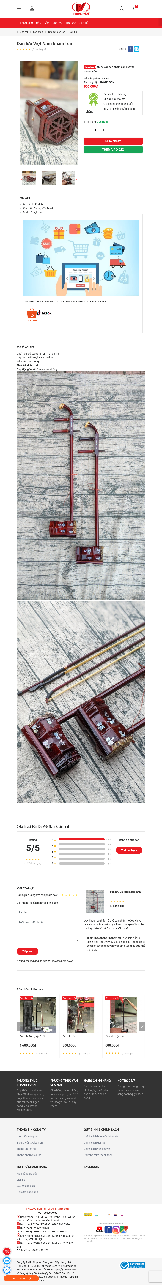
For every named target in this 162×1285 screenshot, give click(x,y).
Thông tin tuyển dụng (29, 1154)
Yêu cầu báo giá (26, 1185)
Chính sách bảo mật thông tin (101, 1136)
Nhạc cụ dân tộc (56, 32)
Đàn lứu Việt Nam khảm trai (126, 891)
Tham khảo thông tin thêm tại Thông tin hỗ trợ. (114, 937)
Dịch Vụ (57, 22)
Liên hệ (83, 22)
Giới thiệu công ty (27, 1136)
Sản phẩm (38, 32)
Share (122, 48)
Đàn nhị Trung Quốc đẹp (33, 1036)
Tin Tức (71, 22)
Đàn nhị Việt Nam (115, 1036)
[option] (49, 113)
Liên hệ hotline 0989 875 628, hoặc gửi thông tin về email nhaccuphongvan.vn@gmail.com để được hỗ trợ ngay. (116, 945)
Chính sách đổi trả (94, 1142)
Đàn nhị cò (68, 1036)
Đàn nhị (73, 32)
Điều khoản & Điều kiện (30, 1142)
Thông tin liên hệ (26, 1148)
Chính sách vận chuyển (97, 1148)
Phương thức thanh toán (98, 1154)
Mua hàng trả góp (27, 1173)
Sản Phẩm (42, 22)
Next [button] (76, 178)
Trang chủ (25, 22)
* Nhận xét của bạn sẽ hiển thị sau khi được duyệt (45, 960)
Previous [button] (21, 178)
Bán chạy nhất (26, 998)
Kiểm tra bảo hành (27, 1192)
